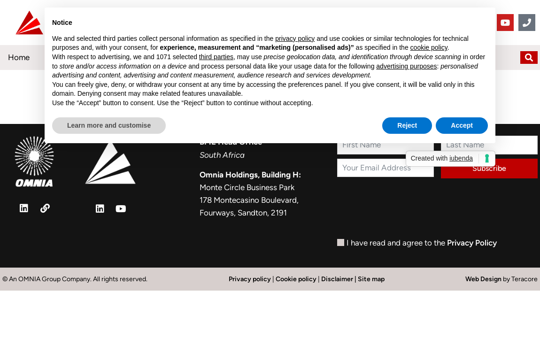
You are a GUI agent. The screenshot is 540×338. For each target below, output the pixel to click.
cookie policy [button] (428, 47)
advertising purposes (406, 66)
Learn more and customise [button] (109, 125)
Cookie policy (296, 279)
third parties (216, 57)
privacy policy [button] (295, 38)
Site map (371, 279)
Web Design (484, 279)
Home (19, 57)
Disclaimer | (339, 279)
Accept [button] (462, 125)
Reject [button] (407, 125)
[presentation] (408, 210)
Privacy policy (250, 279)
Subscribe (489, 168)
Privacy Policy (472, 242)
